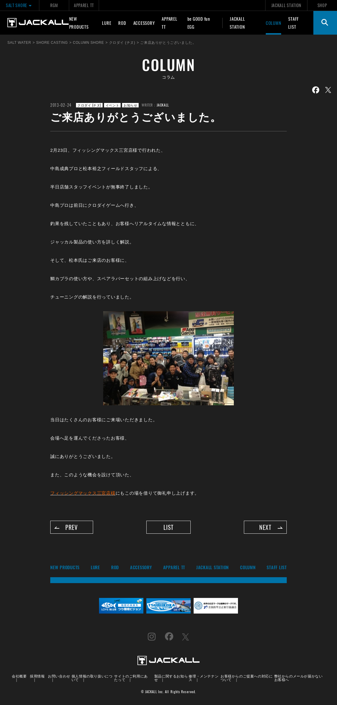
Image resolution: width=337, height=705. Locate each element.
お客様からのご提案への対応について (247, 678)
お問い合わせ (59, 676)
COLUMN (273, 23)
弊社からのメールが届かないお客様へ (298, 678)
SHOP (322, 5)
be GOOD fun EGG (198, 22)
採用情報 (37, 676)
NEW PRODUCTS (79, 22)
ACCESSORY (144, 23)
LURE (106, 23)
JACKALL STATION (286, 5)
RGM (54, 5)
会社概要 (19, 676)
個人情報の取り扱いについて (92, 678)
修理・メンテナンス (203, 678)
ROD (122, 23)
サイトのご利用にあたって (131, 678)
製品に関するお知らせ (171, 678)
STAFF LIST (293, 22)
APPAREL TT (84, 5)
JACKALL (163, 105)
